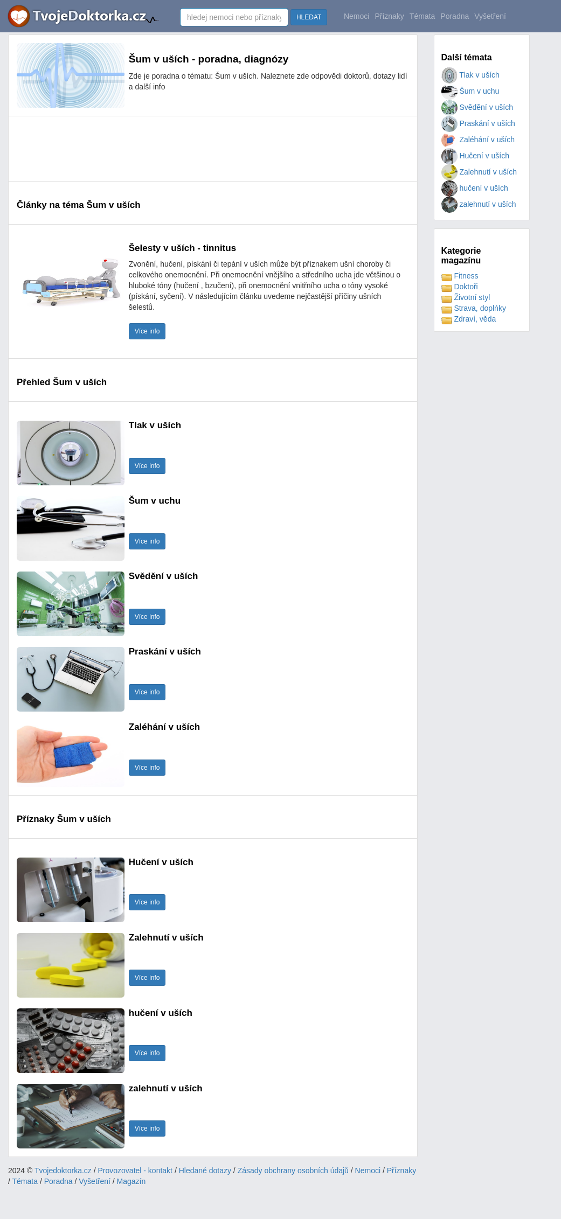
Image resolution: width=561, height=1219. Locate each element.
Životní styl (465, 297)
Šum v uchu (470, 91)
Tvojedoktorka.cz (63, 1170)
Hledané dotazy (205, 1170)
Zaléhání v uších (478, 139)
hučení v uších (474, 188)
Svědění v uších (477, 107)
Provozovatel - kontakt (135, 1170)
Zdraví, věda (468, 319)
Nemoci (356, 16)
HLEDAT (308, 17)
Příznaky (389, 16)
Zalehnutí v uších (479, 172)
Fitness (460, 275)
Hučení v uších (475, 155)
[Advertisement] (213, 148)
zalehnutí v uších (478, 204)
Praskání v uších (478, 123)
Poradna (454, 16)
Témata (422, 16)
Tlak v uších (470, 75)
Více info (147, 331)
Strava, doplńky (473, 308)
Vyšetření (490, 16)
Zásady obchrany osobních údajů (293, 1170)
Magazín (131, 1181)
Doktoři (459, 286)
